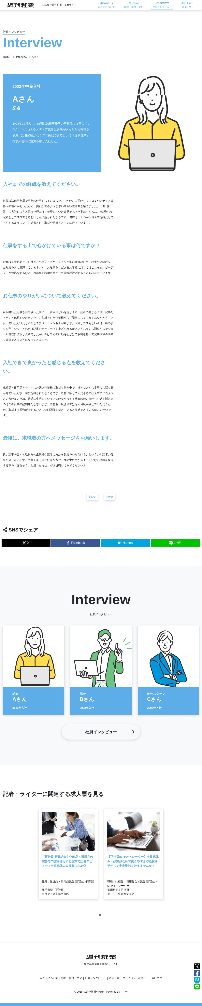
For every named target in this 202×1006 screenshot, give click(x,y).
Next (110, 500)
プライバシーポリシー (135, 978)
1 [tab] (101, 920)
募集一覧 (114, 978)
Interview (21, 57)
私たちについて (49, 978)
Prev (92, 500)
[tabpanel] (68, 857)
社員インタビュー (95, 978)
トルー (124, 991)
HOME (7, 57)
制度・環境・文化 (71, 978)
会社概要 (157, 978)
